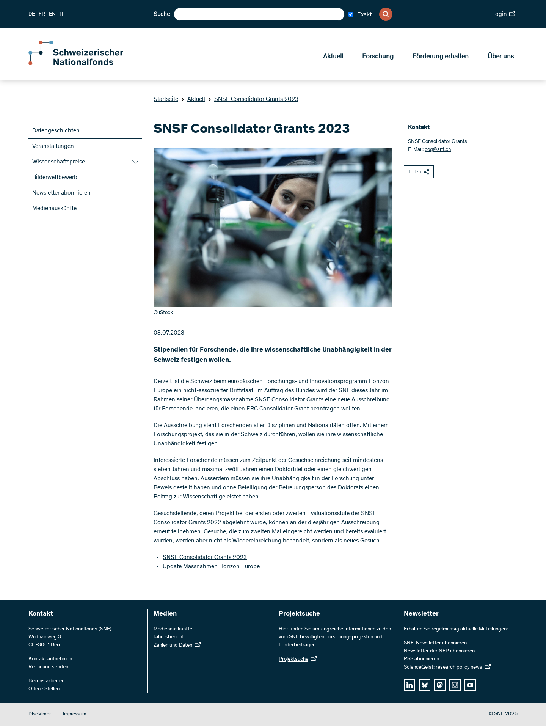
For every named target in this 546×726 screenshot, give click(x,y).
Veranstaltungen (53, 146)
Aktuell (333, 57)
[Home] (83, 64)
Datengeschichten (56, 131)
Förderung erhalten (441, 57)
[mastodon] (440, 685)
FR (42, 14)
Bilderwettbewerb (54, 177)
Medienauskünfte (54, 209)
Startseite (166, 99)
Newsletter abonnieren (61, 193)
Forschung (378, 57)
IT (62, 14)
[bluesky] (424, 685)
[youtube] (470, 685)
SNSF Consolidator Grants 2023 (253, 99)
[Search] (385, 14)
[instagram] (455, 685)
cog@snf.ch (438, 149)
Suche (162, 14)
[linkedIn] (409, 685)
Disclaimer (39, 714)
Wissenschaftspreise (58, 162)
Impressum (74, 714)
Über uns (501, 57)
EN (52, 14)
